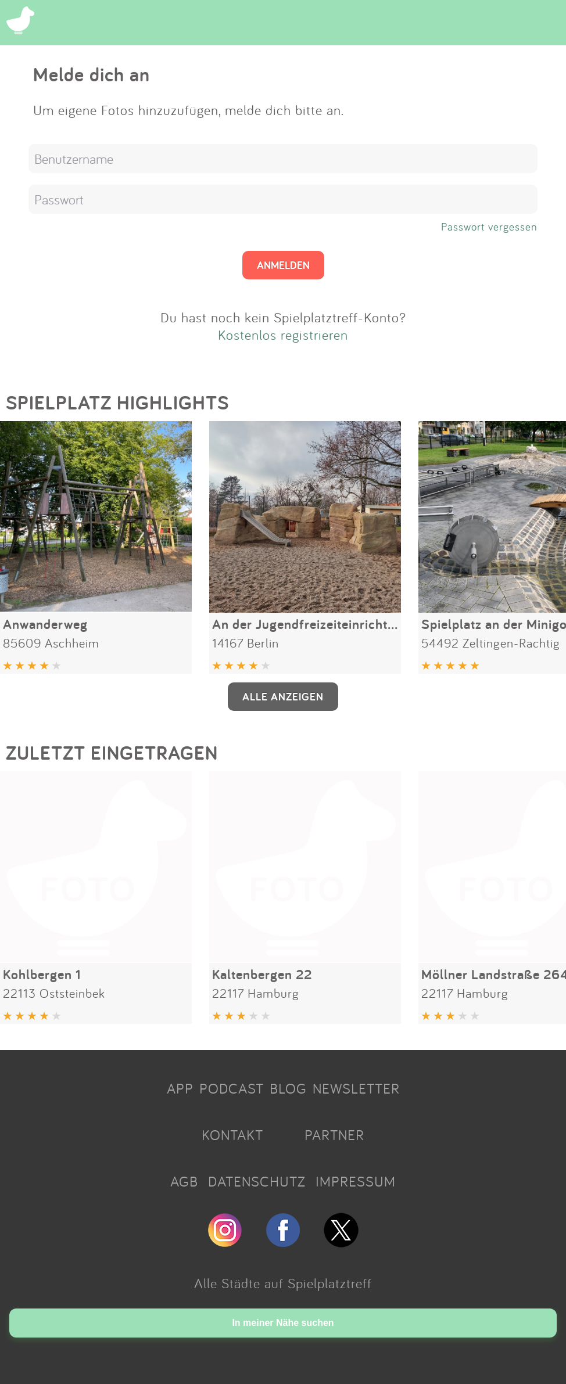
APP (180, 1088)
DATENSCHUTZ (257, 1181)
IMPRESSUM (356, 1181)
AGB (184, 1181)
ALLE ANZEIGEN (283, 696)
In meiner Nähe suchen (283, 1323)
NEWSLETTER (356, 1088)
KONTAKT (232, 1135)
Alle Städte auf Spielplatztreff (283, 1283)
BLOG (288, 1088)
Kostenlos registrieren (283, 334)
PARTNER (334, 1135)
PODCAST (231, 1088)
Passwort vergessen (489, 226)
